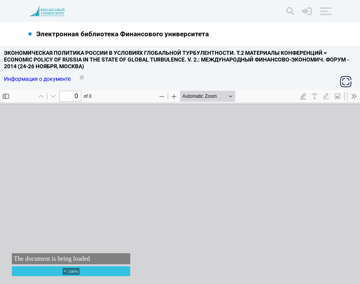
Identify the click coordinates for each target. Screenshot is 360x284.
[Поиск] (290, 11)
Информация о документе (38, 79)
